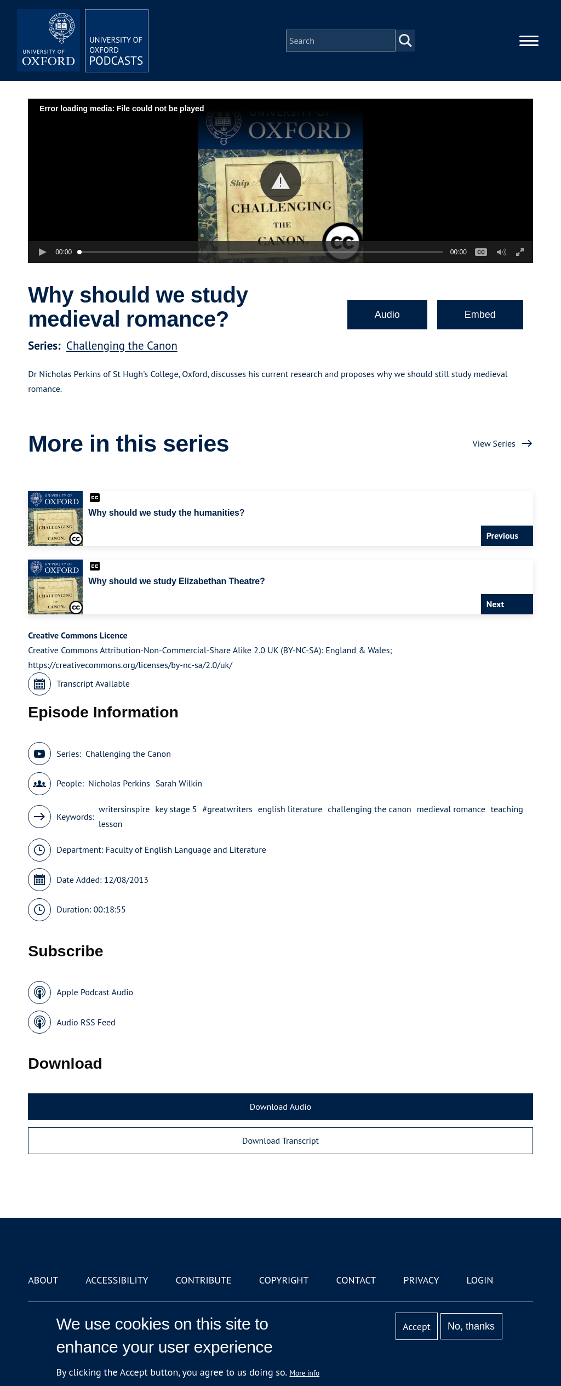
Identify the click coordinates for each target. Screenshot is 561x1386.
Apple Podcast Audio (94, 991)
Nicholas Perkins (119, 783)
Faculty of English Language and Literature (186, 849)
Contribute (204, 1280)
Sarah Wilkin (179, 783)
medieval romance (451, 808)
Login (480, 1280)
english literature (290, 808)
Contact (356, 1280)
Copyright (284, 1280)
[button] (280, 181)
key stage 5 (176, 808)
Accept (417, 1326)
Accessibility (116, 1280)
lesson (111, 823)
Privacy (421, 1280)
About (43, 1280)
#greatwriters (228, 808)
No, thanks (471, 1326)
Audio (387, 314)
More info (305, 1373)
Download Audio (280, 1106)
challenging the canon (369, 808)
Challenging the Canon (122, 345)
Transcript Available (93, 683)
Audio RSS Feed (85, 1022)
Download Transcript (280, 1140)
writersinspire (124, 808)
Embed (480, 314)
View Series (494, 443)
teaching (507, 808)
